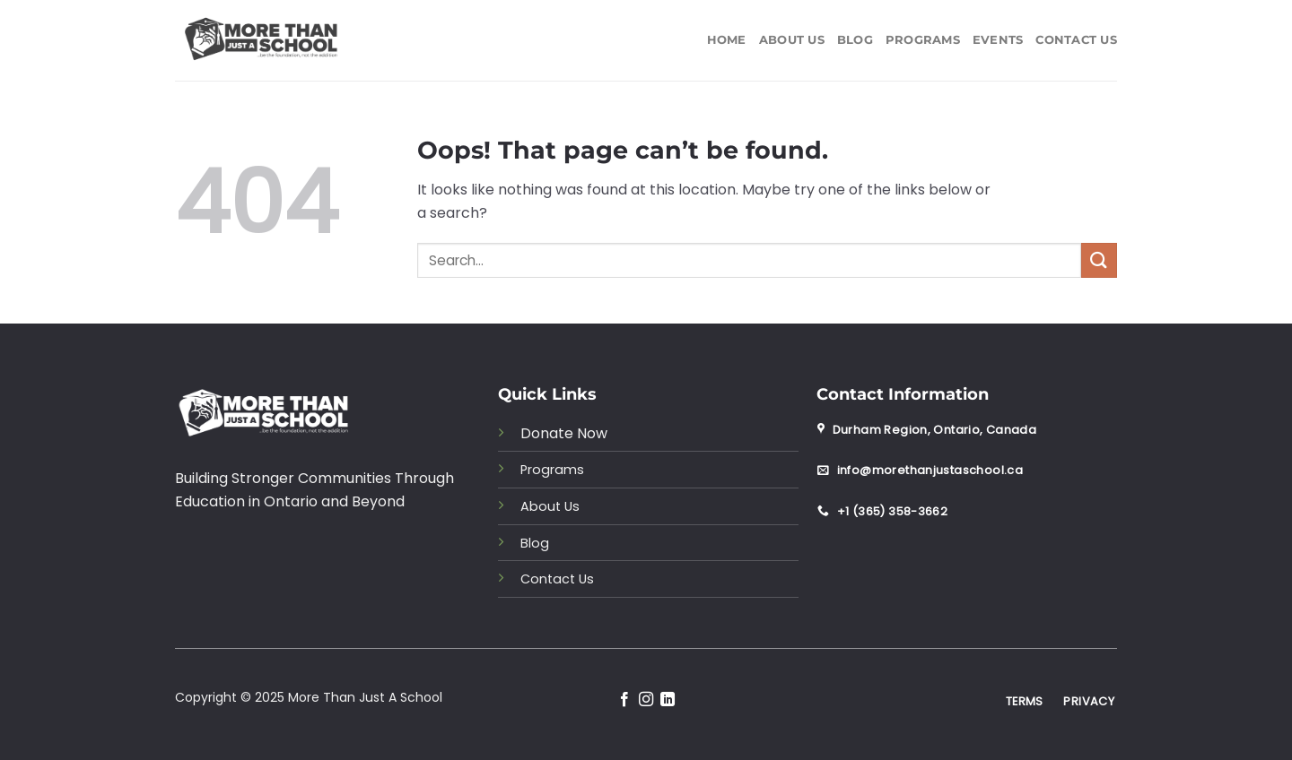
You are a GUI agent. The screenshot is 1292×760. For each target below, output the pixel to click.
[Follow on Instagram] (646, 700)
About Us (792, 40)
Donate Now (563, 433)
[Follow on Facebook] (623, 700)
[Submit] (1099, 260)
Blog (855, 40)
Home (726, 40)
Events (998, 40)
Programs (923, 40)
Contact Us (1076, 40)
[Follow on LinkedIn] (667, 700)
